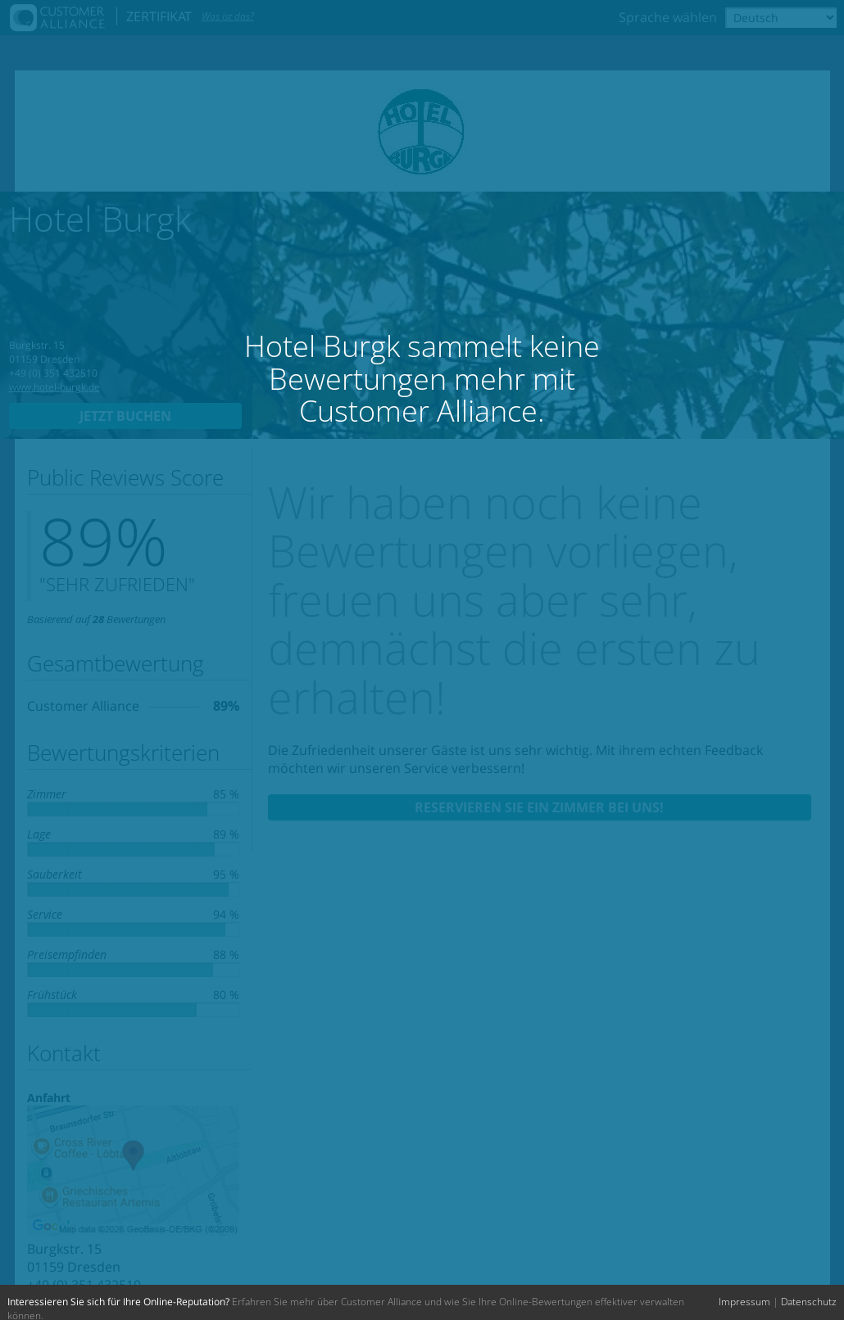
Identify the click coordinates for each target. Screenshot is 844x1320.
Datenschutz (809, 1302)
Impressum (744, 1302)
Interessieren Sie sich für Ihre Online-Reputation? (118, 1302)
